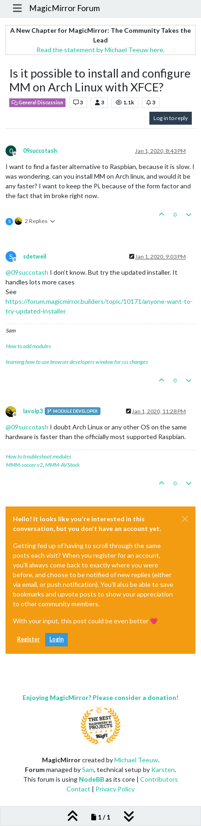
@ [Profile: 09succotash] (27, 272)
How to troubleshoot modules (38, 456)
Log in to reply (171, 118)
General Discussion (37, 102)
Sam (88, 769)
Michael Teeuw (136, 760)
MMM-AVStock (62, 464)
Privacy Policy (115, 789)
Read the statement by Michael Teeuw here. (100, 50)
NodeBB (91, 779)
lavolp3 (33, 411)
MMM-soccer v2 (24, 464)
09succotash (40, 150)
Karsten (163, 769)
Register (28, 639)
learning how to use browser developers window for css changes (77, 361)
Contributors (159, 779)
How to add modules (28, 346)
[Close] (184, 518)
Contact (78, 789)
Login (56, 639)
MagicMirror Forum (64, 8)
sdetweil (34, 256)
